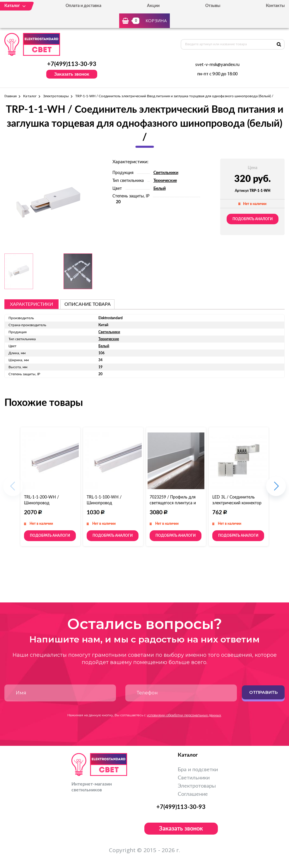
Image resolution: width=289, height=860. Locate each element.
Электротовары (56, 96)
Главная (10, 96)
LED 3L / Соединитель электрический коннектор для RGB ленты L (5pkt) (236, 503)
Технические (165, 181)
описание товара (87, 304)
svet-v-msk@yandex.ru (217, 64)
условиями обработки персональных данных (184, 715)
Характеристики (31, 304)
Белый (159, 189)
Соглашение (193, 794)
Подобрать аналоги (252, 219)
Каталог (29, 96)
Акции (153, 6)
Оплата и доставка (83, 6)
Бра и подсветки (198, 769)
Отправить (263, 692)
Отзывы (212, 6)
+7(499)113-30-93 (71, 64)
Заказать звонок (71, 74)
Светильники (165, 173)
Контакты (275, 6)
